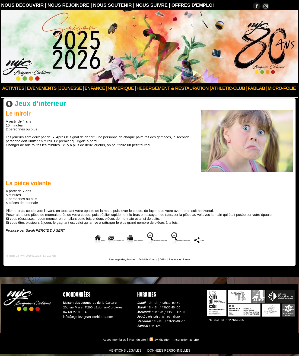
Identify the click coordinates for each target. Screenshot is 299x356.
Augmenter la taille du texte (162, 239)
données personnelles (173, 350)
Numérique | (122, 88)
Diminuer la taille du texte (214, 239)
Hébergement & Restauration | (174, 88)
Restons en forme (186, 259)
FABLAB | (257, 88)
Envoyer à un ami (77, 239)
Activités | (14, 88)
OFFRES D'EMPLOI (193, 5)
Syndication (162, 339)
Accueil (6, 94)
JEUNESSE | (71, 88)
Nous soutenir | (114, 5)
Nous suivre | (154, 5)
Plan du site (136, 339)
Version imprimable (116, 239)
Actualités (24, 94)
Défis (166, 259)
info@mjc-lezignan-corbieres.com (87, 316)
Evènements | (43, 88)
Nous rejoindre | (70, 5)
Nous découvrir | (24, 5)
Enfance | (96, 88)
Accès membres (112, 339)
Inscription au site (187, 339)
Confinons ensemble (51, 94)
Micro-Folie (282, 88)
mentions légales (120, 350)
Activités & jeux (81, 94)
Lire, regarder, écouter (116, 259)
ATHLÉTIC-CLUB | (229, 88)
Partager (250, 239)
